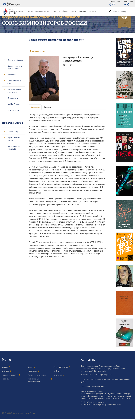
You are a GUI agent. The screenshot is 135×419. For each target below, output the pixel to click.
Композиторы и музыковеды (14, 67)
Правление (32, 371)
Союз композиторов (43, 11)
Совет (30, 367)
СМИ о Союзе (13, 104)
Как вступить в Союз (14, 82)
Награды (47, 107)
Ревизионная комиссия (37, 375)
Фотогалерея (13, 110)
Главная (30, 11)
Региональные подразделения (34, 380)
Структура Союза (15, 60)
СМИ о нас (58, 371)
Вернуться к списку (37, 51)
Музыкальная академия (13, 147)
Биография (35, 107)
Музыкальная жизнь (13, 138)
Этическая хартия (61, 367)
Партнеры (82, 11)
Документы (12, 98)
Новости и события (10, 375)
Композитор (13, 131)
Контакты (92, 11)
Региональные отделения (14, 90)
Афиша (65, 11)
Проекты (73, 11)
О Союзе (5, 371)
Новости (56, 11)
